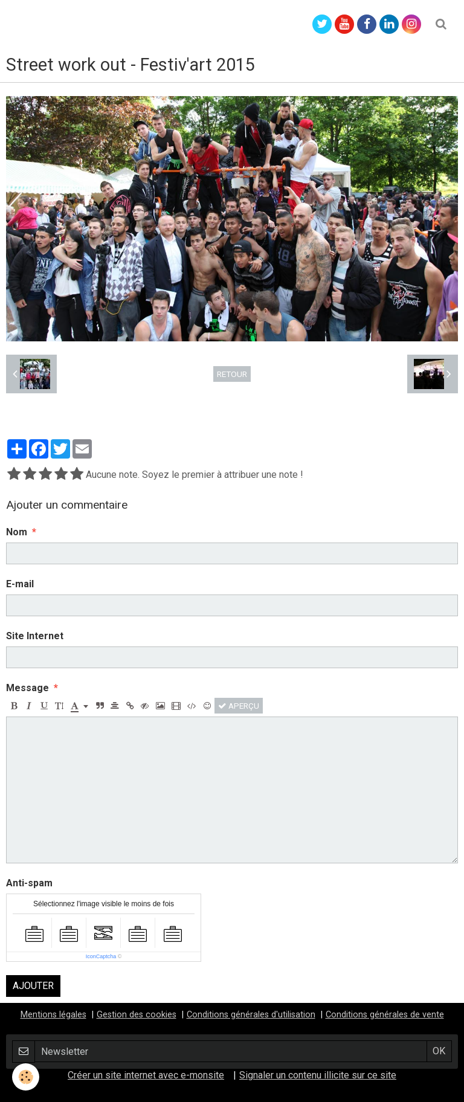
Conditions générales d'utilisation (251, 1015)
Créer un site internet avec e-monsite (146, 1075)
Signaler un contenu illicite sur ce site (317, 1075)
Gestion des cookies (136, 1015)
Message (27, 688)
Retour (232, 374)
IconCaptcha (101, 956)
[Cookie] (25, 1077)
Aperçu (238, 705)
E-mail (20, 584)
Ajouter (33, 985)
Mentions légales (53, 1015)
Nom (16, 532)
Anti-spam (29, 883)
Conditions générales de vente (385, 1015)
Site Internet (34, 636)
